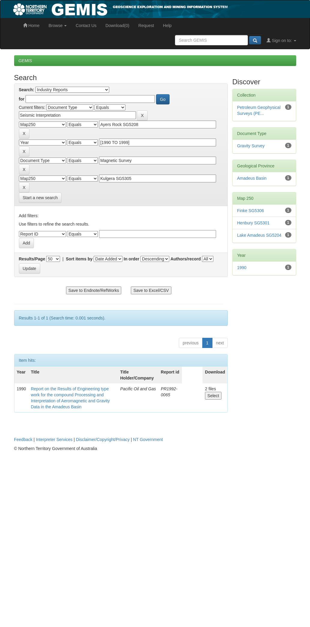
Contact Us (86, 25)
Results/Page (32, 258)
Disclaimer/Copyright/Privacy (103, 439)
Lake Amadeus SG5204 (259, 235)
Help (167, 25)
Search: (26, 89)
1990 (241, 267)
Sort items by (79, 258)
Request (146, 25)
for (22, 99)
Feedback (23, 439)
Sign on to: (281, 40)
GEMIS (25, 60)
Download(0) (117, 25)
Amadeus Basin (251, 178)
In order (131, 258)
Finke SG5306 (250, 210)
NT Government (148, 439)
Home (31, 25)
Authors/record (185, 258)
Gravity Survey (251, 145)
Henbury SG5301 (253, 222)
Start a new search (40, 197)
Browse (58, 25)
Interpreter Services (54, 439)
